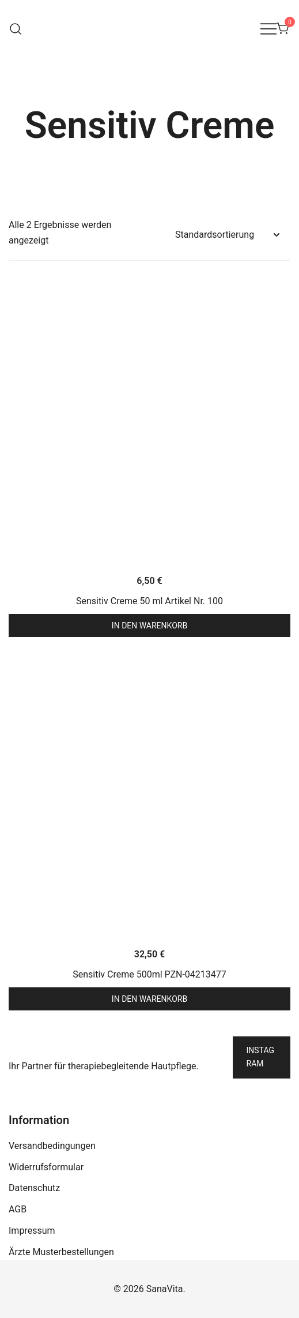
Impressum (32, 1230)
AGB (18, 1209)
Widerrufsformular (46, 1167)
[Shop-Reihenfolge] (227, 235)
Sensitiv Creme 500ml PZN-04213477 (149, 974)
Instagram (261, 1057)
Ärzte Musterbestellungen (61, 1251)
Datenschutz (34, 1187)
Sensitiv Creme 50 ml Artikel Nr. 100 (149, 601)
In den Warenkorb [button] (149, 625)
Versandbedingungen (52, 1145)
